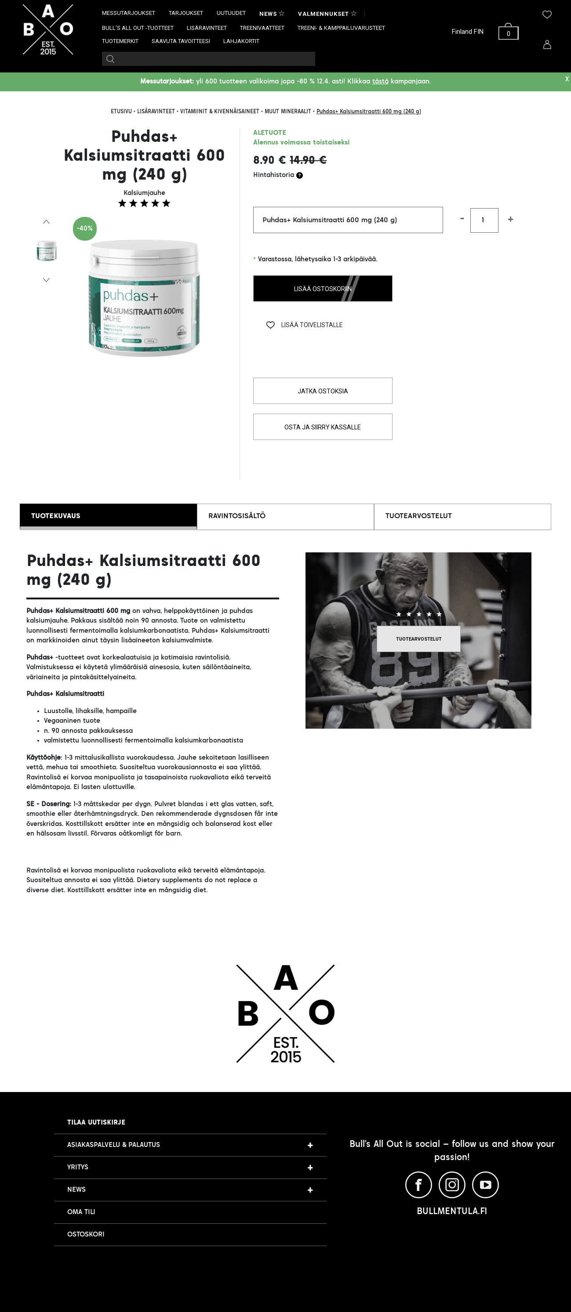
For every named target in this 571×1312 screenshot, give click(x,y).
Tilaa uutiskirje (96, 1122)
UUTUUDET (231, 13)
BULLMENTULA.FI (452, 1211)
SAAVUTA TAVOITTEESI (181, 41)
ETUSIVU (121, 112)
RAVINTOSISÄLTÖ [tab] (236, 516)
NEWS (76, 1189)
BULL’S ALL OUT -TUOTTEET (138, 28)
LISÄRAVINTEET (207, 28)
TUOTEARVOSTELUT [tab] (419, 516)
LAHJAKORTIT (241, 41)
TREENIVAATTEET (262, 28)
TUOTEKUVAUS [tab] (55, 516)
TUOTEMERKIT (120, 41)
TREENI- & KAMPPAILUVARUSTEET (341, 28)
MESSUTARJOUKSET (128, 13)
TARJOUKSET (186, 13)
